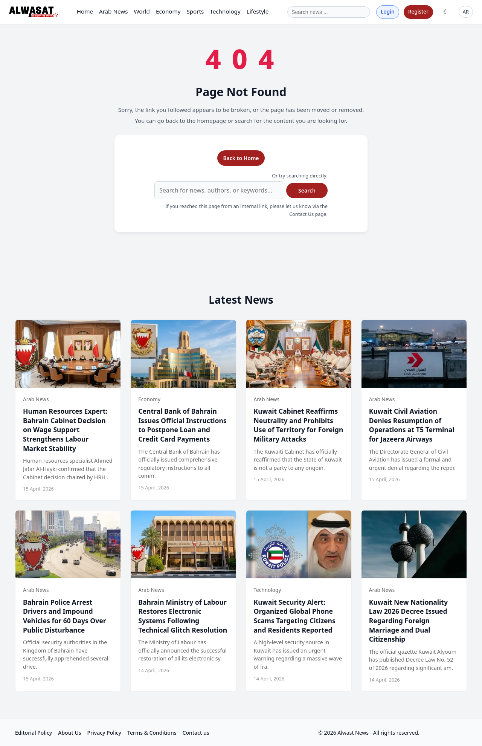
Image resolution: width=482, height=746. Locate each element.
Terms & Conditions (151, 732)
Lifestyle (258, 11)
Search (307, 190)
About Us (69, 732)
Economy (168, 11)
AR (466, 11)
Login (387, 11)
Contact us (196, 732)
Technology (225, 11)
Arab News (113, 11)
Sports (195, 11)
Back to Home (241, 158)
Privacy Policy (104, 732)
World (142, 11)
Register (418, 11)
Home (85, 11)
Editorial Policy (33, 732)
